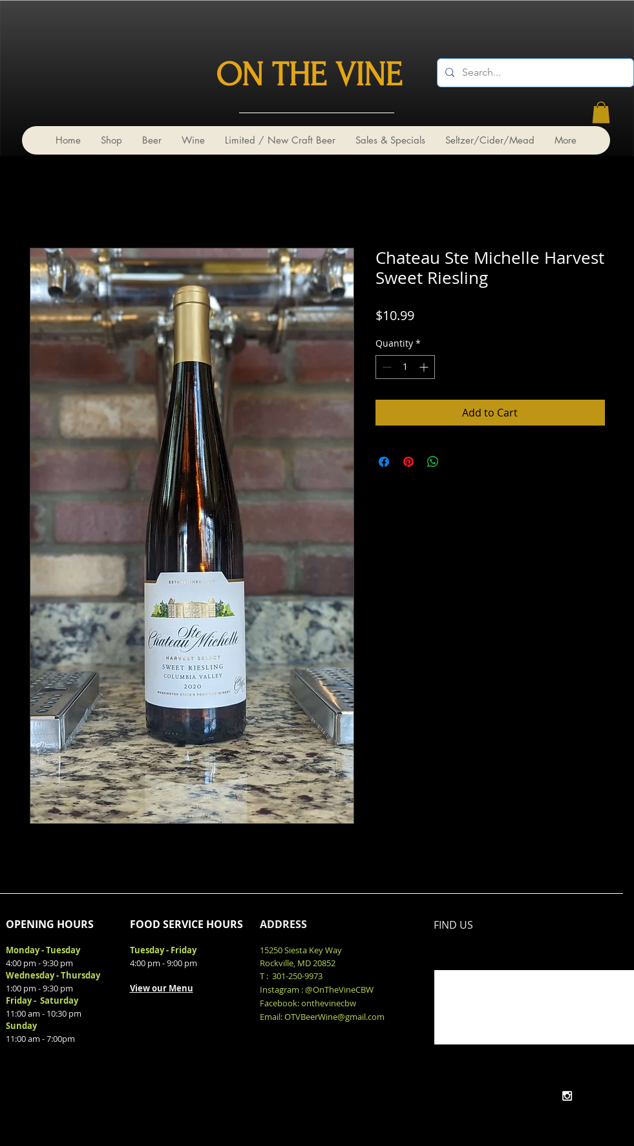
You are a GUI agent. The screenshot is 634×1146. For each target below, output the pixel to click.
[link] (601, 112)
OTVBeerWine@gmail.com (334, 1016)
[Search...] (534, 73)
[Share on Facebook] (384, 462)
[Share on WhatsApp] (433, 462)
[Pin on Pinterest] (408, 462)
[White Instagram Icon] (567, 1096)
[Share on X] (457, 462)
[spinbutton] (405, 367)
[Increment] (425, 367)
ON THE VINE (309, 75)
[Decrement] (385, 367)
